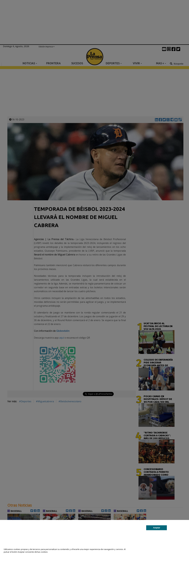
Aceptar (156, 527)
